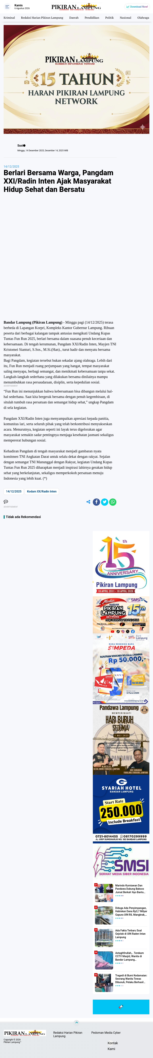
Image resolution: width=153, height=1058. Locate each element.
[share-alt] (88, 502)
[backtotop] (76, 1023)
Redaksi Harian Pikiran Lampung (42, 18)
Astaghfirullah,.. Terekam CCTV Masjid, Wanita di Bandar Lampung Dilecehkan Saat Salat (129, 956)
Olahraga (143, 18)
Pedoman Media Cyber (106, 1032)
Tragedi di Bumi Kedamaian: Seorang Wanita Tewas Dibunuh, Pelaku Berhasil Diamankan (131, 979)
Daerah (74, 18)
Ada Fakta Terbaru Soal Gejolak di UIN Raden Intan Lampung (130, 933)
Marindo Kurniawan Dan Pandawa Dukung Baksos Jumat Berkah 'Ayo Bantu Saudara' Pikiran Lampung (130, 889)
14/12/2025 (11, 166)
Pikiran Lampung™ (12, 1042)
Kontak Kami (110, 1043)
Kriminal (9, 18)
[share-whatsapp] (112, 502)
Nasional (125, 18)
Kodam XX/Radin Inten (41, 491)
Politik (110, 18)
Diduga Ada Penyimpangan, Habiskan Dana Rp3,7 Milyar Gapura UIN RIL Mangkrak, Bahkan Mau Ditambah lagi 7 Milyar (131, 911)
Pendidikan (92, 18)
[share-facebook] (96, 502)
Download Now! (139, 6)
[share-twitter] (104, 502)
